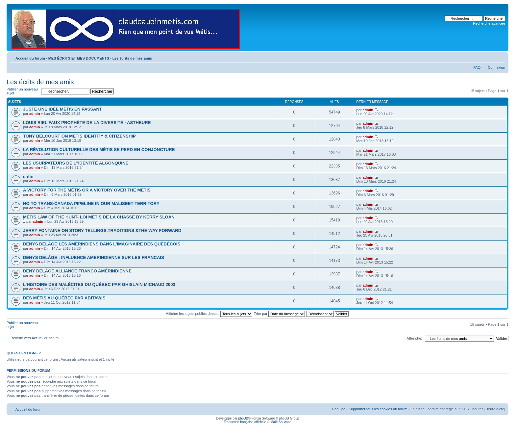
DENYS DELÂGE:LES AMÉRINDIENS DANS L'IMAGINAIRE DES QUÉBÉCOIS (101, 244)
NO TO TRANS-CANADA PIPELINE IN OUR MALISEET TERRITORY (91, 203)
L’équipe (338, 409)
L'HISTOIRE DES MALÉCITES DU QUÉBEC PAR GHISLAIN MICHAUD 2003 (99, 284)
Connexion (496, 67)
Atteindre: (414, 338)
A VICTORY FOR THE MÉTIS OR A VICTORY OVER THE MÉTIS (87, 190)
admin (34, 113)
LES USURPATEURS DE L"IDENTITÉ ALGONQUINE (75, 163)
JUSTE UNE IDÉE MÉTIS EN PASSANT (62, 109)
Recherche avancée (489, 23)
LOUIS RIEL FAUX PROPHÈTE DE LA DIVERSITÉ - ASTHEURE (87, 122)
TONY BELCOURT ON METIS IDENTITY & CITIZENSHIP (79, 136)
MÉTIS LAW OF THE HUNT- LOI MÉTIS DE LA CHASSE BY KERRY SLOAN (99, 217)
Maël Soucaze (280, 422)
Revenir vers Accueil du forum (35, 338)
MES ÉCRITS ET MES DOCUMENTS (78, 58)
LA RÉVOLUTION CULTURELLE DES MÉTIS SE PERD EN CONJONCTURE (99, 149)
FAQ (476, 67)
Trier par (279, 314)
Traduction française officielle (245, 422)
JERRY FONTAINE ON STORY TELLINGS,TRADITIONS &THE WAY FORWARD (102, 230)
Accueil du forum (30, 58)
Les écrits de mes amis (132, 58)
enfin (28, 176)
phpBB (243, 418)
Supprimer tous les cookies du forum (378, 409)
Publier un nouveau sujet (22, 91)
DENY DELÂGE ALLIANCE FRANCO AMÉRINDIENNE (77, 270)
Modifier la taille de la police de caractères (500, 57)
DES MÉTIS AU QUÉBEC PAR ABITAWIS (64, 297)
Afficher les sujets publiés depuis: (209, 314)
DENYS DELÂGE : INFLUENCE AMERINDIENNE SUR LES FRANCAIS (93, 257)
